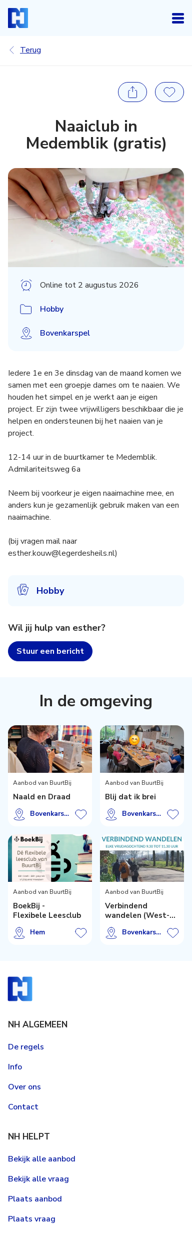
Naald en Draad (41, 797)
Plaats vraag (32, 1218)
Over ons (24, 1086)
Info (15, 1066)
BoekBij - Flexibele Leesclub (47, 910)
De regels (26, 1046)
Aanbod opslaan (81, 814)
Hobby (52, 309)
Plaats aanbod (35, 1198)
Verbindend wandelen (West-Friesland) (137, 910)
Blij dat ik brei (130, 797)
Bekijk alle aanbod (42, 1158)
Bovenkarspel (65, 333)
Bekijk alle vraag (38, 1178)
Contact (23, 1106)
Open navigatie (178, 18)
